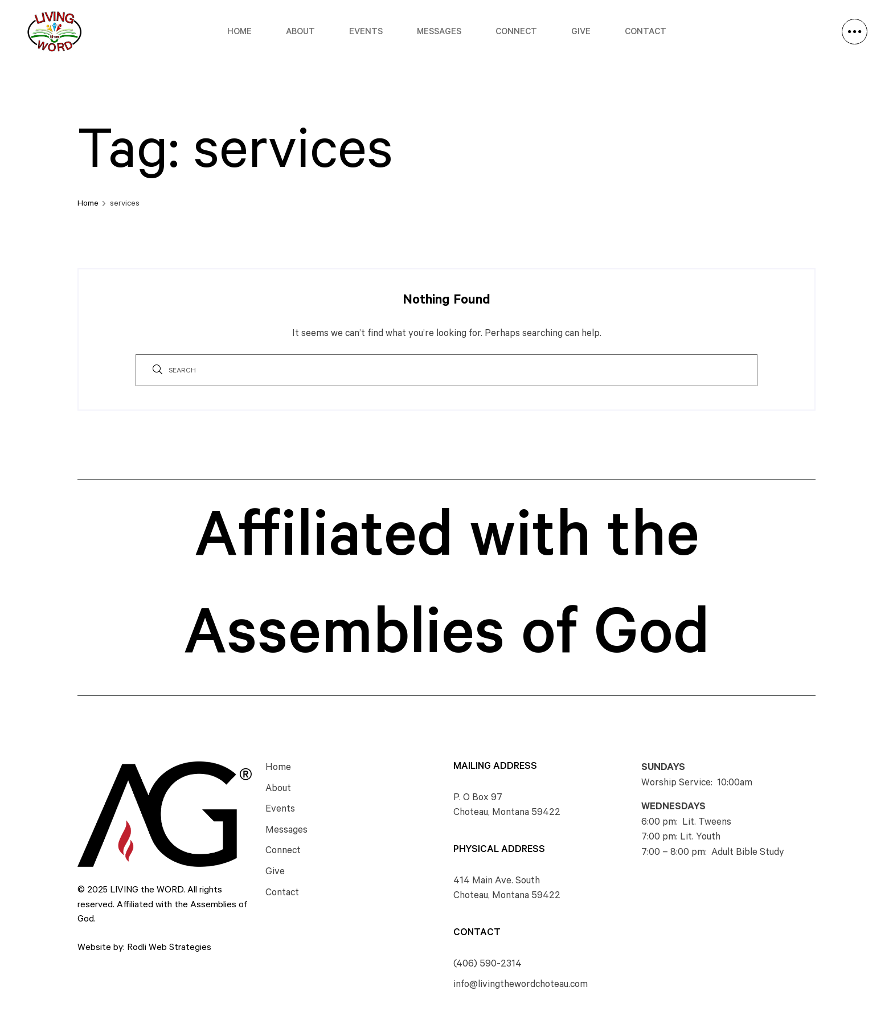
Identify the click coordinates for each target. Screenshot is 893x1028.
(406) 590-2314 (487, 965)
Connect (516, 33)
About (300, 33)
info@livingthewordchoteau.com (520, 985)
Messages (439, 33)
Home (239, 33)
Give (581, 33)
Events (366, 33)
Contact (645, 33)
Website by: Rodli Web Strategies (144, 948)
